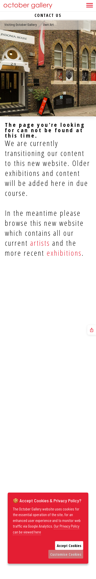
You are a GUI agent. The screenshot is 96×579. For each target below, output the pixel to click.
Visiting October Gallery (20, 25)
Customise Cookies (65, 554)
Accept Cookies (69, 545)
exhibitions (64, 253)
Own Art (48, 25)
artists (40, 243)
